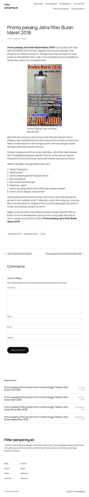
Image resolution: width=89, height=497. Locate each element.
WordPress (81, 491)
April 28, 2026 (82, 388)
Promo (23, 38)
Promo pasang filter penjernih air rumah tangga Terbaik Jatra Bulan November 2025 (36, 408)
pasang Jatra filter (31, 234)
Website (10, 337)
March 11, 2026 (81, 398)
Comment (11, 287)
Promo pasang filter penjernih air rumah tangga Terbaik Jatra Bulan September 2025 (36, 418)
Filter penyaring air (11, 6)
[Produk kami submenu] (71, 3)
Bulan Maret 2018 (14, 234)
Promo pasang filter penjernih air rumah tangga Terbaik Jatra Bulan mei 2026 (36, 388)
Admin (17, 38)
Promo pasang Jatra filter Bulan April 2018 (63, 253)
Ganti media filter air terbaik (20, 253)
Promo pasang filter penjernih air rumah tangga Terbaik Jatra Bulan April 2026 (36, 398)
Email (9, 327)
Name (9, 316)
